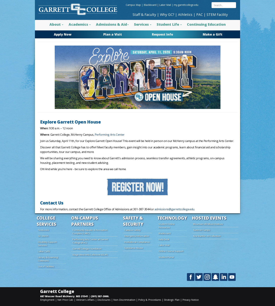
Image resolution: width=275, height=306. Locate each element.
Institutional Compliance (137, 242)
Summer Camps (201, 230)
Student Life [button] (169, 24)
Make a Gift (212, 34)
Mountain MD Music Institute (208, 224)
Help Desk (164, 239)
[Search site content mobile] (224, 5)
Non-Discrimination (124, 299)
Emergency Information (136, 236)
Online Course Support (171, 251)
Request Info (162, 34)
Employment (47, 299)
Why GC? (167, 14)
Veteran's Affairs (85, 299)
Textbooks (43, 230)
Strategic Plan (172, 299)
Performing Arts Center (110, 135)
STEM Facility (217, 14)
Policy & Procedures (149, 299)
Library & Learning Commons (48, 259)
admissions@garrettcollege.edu (174, 209)
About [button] (56, 24)
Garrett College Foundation (87, 248)
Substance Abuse (133, 248)
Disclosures (103, 299)
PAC (199, 14)
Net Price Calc (65, 299)
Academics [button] (80, 24)
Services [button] (142, 24)
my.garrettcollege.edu (186, 5)
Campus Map (133, 5)
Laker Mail (165, 5)
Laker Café (44, 251)
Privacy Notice (190, 299)
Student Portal (166, 257)
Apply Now (62, 34)
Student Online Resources (167, 225)
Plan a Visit (112, 34)
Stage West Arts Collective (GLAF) (90, 254)
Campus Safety (132, 230)
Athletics (185, 14)
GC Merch (43, 236)
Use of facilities (46, 266)
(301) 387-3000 (99, 296)
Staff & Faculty (144, 14)
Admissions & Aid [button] (112, 24)
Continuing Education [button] (206, 24)
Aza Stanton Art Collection (207, 236)
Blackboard (150, 5)
